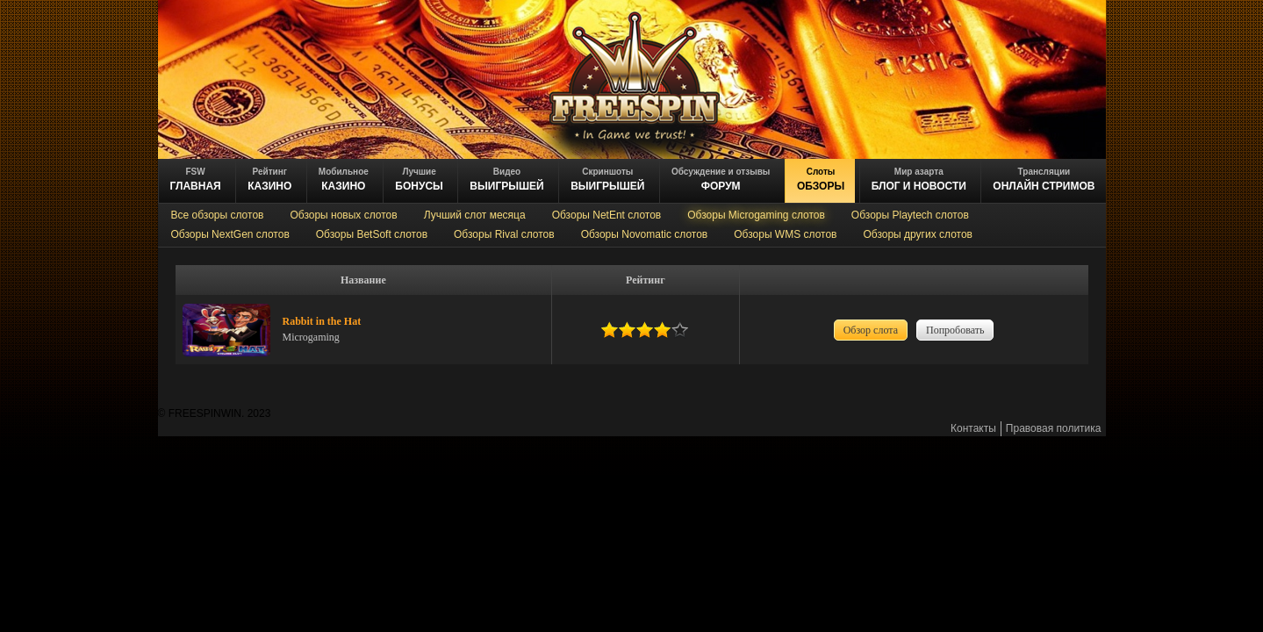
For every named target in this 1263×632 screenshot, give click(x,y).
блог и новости (919, 179)
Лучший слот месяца (475, 215)
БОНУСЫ (419, 179)
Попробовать (955, 330)
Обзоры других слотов (917, 234)
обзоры (820, 179)
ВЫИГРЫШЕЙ (506, 179)
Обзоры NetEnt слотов (607, 215)
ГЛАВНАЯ (195, 179)
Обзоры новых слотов (343, 215)
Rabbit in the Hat (322, 321)
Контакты (973, 428)
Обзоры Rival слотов (504, 234)
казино (269, 179)
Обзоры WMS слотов (785, 234)
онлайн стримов (1043, 179)
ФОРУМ (720, 179)
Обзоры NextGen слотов (230, 234)
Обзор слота (870, 330)
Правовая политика (1054, 428)
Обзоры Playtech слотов (910, 215)
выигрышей (607, 179)
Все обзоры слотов (217, 215)
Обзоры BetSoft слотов (371, 234)
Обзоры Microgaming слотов (756, 215)
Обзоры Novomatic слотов (644, 234)
